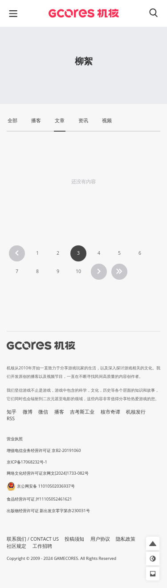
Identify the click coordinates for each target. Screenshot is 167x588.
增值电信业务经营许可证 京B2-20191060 (44, 450)
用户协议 (100, 539)
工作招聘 (42, 546)
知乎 (11, 412)
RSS (11, 418)
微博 (28, 412)
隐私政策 (125, 539)
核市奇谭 (110, 412)
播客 (59, 412)
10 (78, 271)
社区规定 (16, 546)
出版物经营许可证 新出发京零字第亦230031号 (48, 510)
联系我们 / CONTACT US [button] (33, 539)
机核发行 (136, 412)
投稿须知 (74, 539)
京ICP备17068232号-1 (27, 462)
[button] (152, 543)
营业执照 (15, 439)
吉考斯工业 (82, 412)
